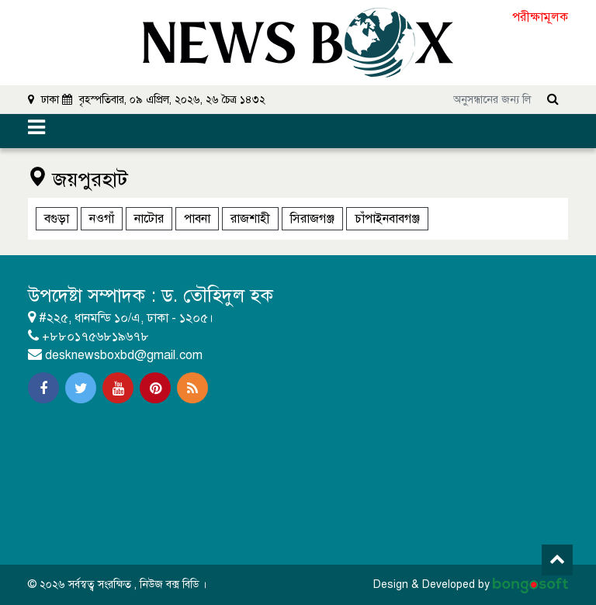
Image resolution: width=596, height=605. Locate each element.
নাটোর (149, 218)
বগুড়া (56, 218)
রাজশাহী (250, 218)
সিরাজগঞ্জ (312, 218)
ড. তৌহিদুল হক (217, 295)
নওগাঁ (101, 218)
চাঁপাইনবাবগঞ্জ (387, 218)
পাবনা (197, 218)
